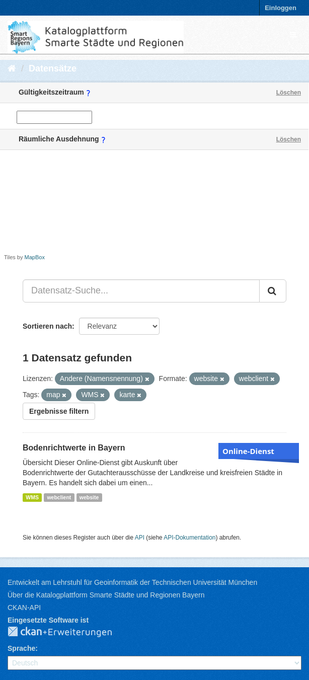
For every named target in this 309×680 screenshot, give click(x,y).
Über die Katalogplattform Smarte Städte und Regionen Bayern (106, 595)
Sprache (21, 648)
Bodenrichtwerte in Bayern (74, 447)
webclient (59, 497)
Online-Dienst (248, 451)
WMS (32, 497)
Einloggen (280, 8)
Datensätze (52, 68)
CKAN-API (24, 607)
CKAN (68, 632)
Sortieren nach (47, 326)
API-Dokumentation (189, 537)
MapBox (35, 257)
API (139, 537)
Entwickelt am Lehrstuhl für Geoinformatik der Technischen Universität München (132, 582)
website (89, 497)
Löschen (288, 92)
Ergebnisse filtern (59, 411)
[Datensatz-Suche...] (141, 291)
